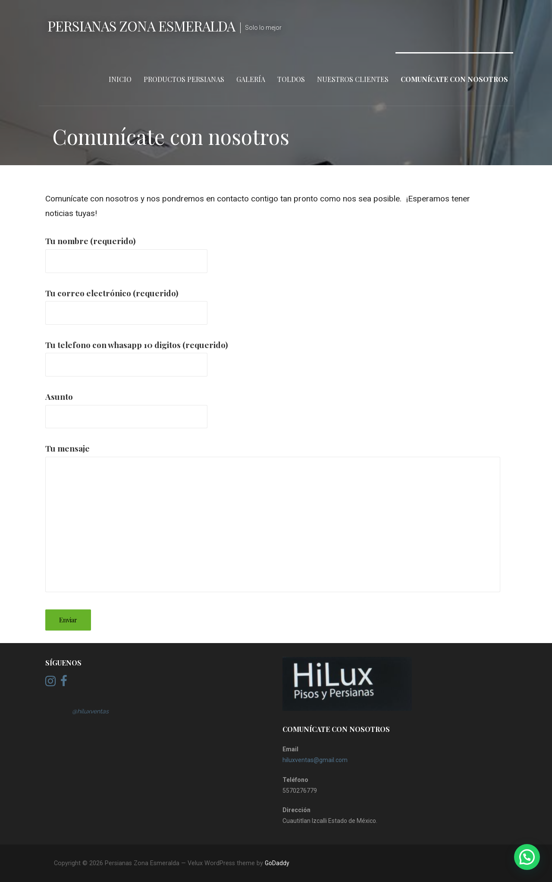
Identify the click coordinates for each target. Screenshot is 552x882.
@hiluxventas (90, 711)
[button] (527, 857)
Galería (250, 79)
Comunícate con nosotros (454, 79)
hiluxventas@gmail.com (315, 759)
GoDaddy (277, 863)
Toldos (291, 79)
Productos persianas (184, 79)
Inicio (120, 79)
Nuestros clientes (353, 79)
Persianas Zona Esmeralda (141, 25)
